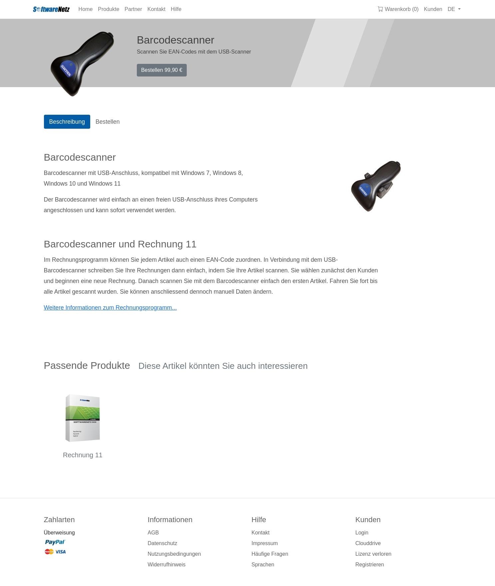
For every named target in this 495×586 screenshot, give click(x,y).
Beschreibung (67, 121)
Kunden (433, 9)
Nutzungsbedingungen (174, 554)
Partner (133, 9)
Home (86, 9)
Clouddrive (368, 543)
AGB (153, 532)
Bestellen (161, 70)
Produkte (108, 9)
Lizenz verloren (374, 554)
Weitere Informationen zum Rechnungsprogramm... (110, 307)
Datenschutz (162, 543)
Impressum (265, 543)
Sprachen (263, 564)
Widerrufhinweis (167, 564)
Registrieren (370, 564)
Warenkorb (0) (398, 9)
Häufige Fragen (270, 554)
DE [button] (452, 9)
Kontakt (156, 9)
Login (362, 532)
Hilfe (176, 9)
